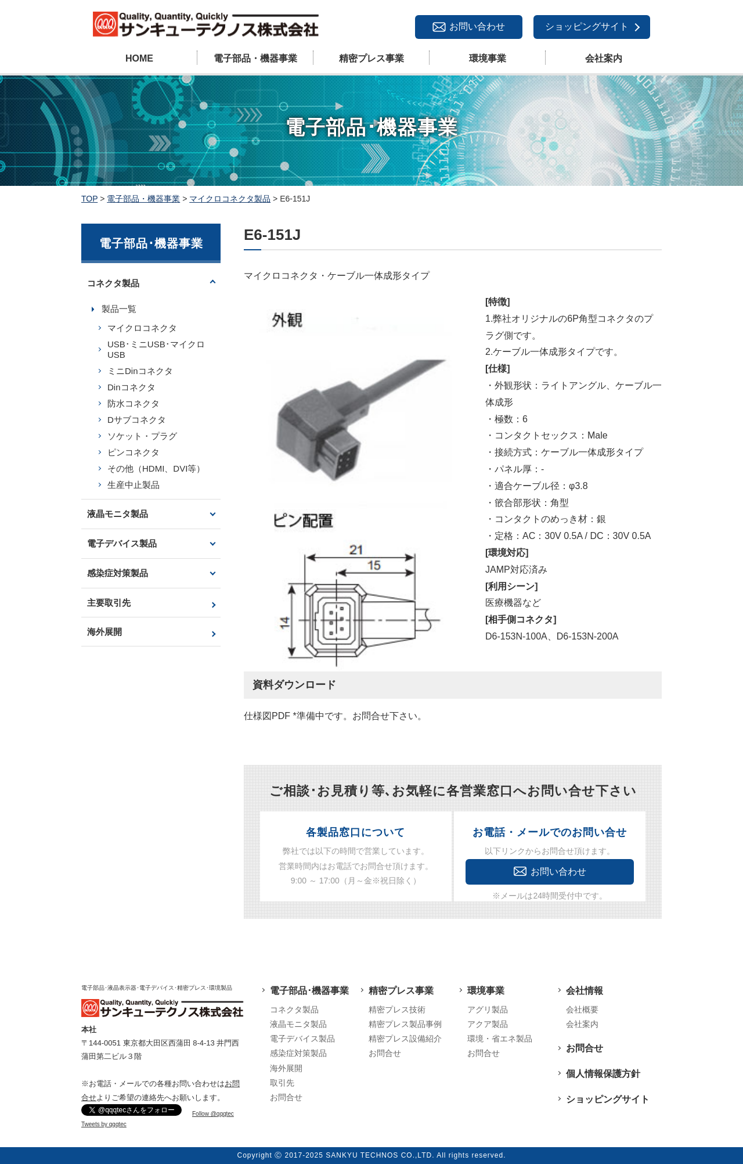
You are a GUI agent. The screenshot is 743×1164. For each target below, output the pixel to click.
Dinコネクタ (131, 387)
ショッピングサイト (587, 26)
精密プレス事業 (371, 58)
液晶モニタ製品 (117, 514)
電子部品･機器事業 (309, 991)
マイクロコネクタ (142, 328)
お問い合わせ (477, 26)
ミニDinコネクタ (140, 371)
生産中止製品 (133, 485)
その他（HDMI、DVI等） (156, 468)
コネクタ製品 (113, 283)
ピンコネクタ (133, 452)
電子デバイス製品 (122, 543)
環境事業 (487, 58)
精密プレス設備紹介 (405, 1038)
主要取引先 (109, 603)
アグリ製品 (487, 1009)
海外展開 (104, 632)
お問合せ (286, 1097)
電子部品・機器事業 (255, 58)
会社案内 (603, 58)
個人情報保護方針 (603, 1074)
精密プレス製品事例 (405, 1024)
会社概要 (582, 1009)
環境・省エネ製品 (499, 1038)
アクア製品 (487, 1024)
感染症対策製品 (117, 573)
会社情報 (584, 991)
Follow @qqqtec (213, 1114)
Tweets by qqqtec (104, 1124)
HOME (139, 58)
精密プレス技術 (397, 1009)
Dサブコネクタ (136, 420)
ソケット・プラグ (142, 436)
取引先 (282, 1082)
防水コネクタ (133, 403)
